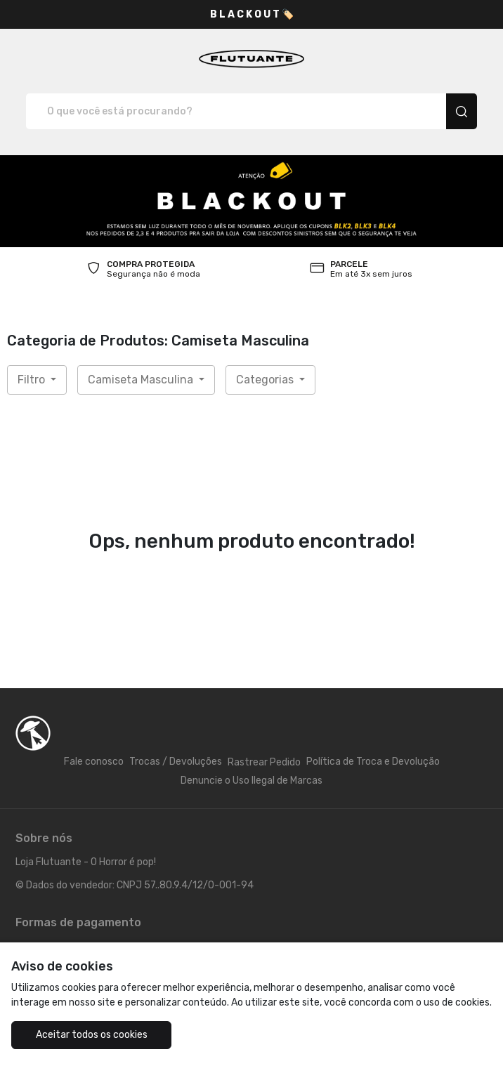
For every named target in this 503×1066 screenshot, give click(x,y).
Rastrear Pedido (264, 762)
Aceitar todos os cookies (92, 1035)
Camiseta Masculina (142, 379)
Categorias (266, 379)
